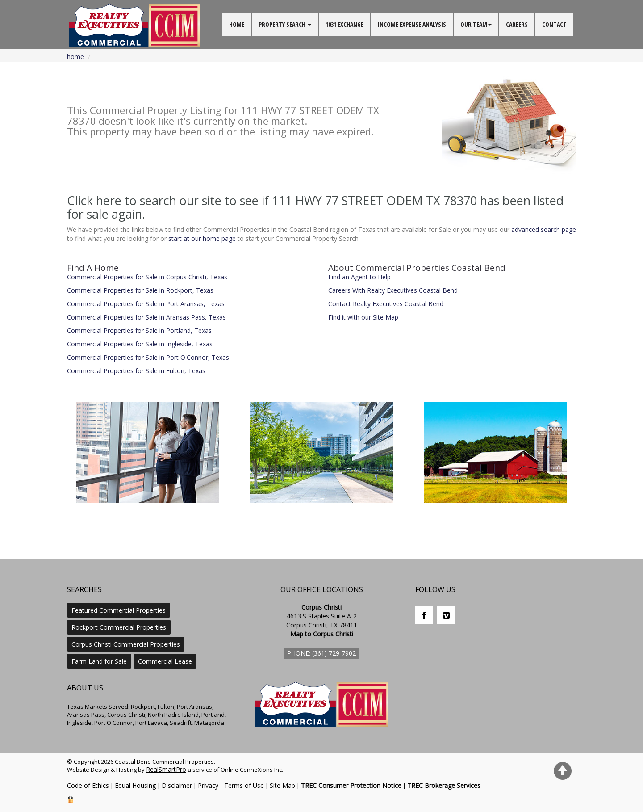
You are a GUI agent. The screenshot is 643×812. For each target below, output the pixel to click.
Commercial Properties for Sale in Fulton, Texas (136, 370)
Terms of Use (244, 785)
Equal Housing (135, 785)
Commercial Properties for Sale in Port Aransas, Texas (146, 303)
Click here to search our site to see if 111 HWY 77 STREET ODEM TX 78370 (272, 200)
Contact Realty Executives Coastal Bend (385, 303)
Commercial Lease (165, 661)
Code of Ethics (88, 785)
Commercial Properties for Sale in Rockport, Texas (140, 290)
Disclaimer (177, 785)
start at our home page (202, 238)
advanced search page (543, 229)
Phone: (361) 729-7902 (321, 653)
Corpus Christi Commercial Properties (125, 644)
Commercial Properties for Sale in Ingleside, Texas (140, 344)
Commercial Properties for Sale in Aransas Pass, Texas (146, 317)
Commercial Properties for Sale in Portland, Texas (139, 330)
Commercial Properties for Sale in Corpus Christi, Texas (147, 277)
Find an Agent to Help (359, 277)
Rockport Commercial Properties (118, 627)
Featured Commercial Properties (118, 610)
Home (75, 56)
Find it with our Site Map (363, 317)
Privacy (208, 785)
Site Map (282, 785)
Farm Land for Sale (99, 661)
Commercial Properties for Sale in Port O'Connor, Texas (148, 357)
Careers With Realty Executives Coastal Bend (393, 290)
